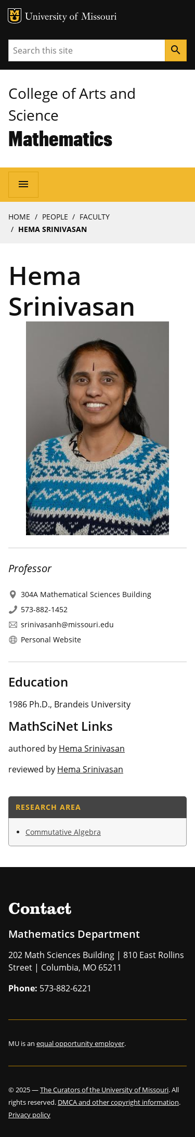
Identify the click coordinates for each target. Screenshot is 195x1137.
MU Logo (14, 15)
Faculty (95, 217)
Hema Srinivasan (92, 748)
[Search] (176, 50)
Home (19, 217)
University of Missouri (71, 17)
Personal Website (51, 639)
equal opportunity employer (80, 1043)
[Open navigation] (23, 185)
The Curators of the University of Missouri (104, 1089)
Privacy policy (29, 1114)
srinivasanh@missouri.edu (67, 624)
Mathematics (60, 138)
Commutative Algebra (63, 832)
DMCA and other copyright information (118, 1102)
